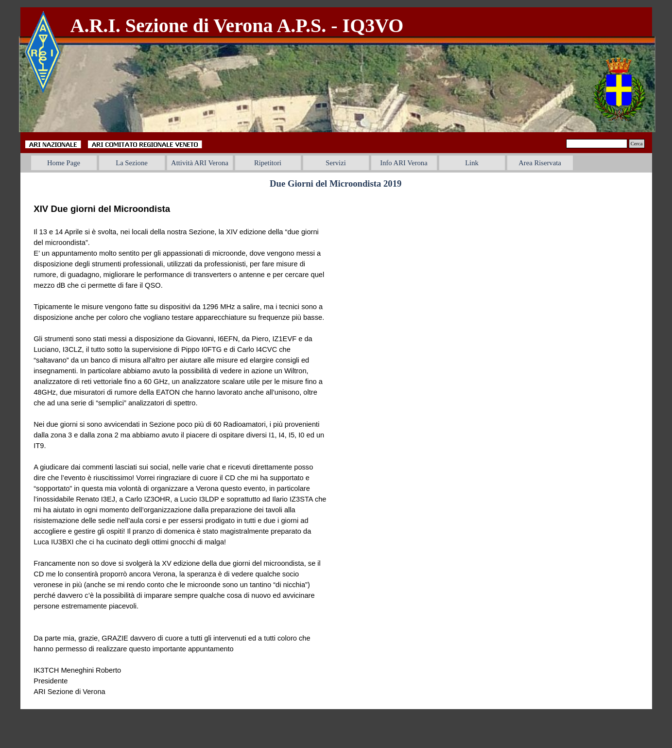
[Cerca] (596, 143)
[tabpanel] (270, 25)
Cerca (637, 143)
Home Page (63, 163)
